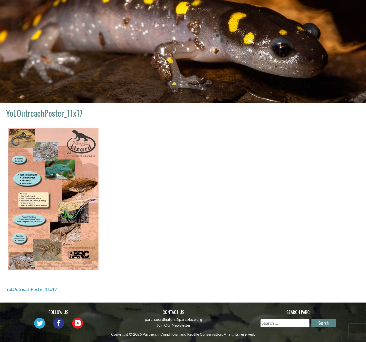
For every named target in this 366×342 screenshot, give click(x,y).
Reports (310, 9)
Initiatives (252, 9)
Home (127, 9)
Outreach (219, 9)
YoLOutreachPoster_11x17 (31, 289)
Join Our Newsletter (174, 325)
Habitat (283, 9)
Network (188, 9)
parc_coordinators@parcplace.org (173, 319)
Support (338, 9)
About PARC (155, 9)
